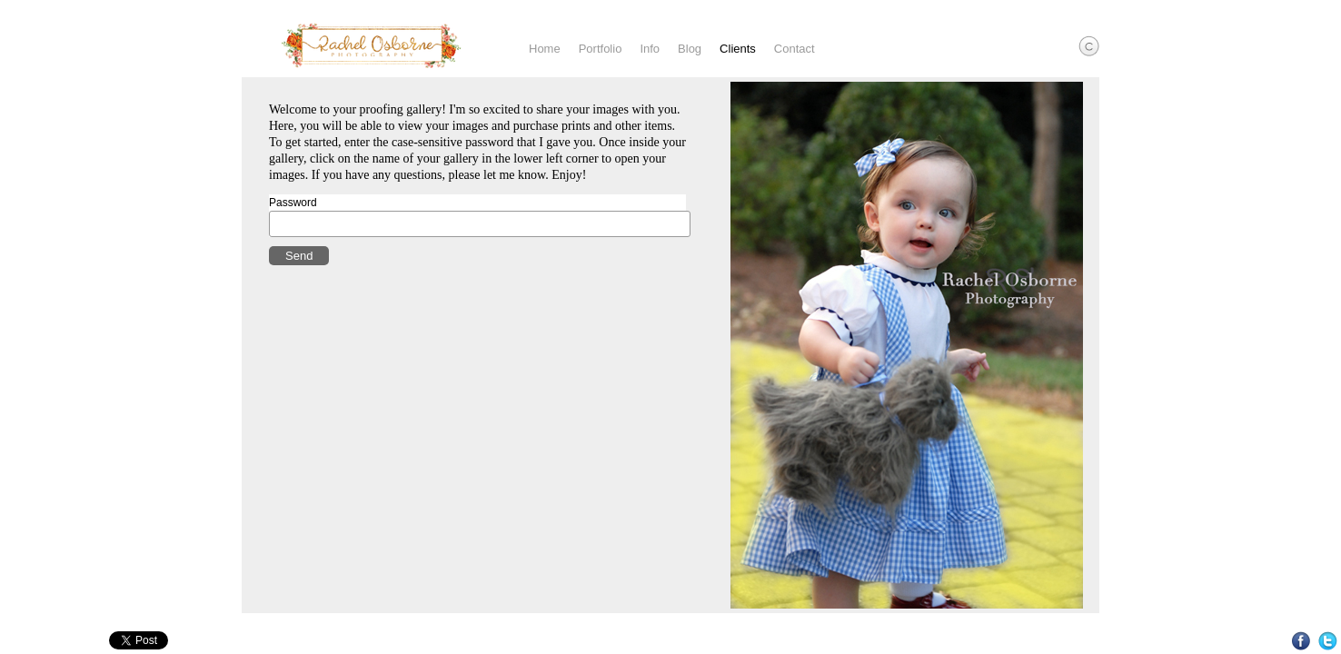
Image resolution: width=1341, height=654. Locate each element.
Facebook (1301, 640)
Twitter (1327, 640)
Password (293, 202)
